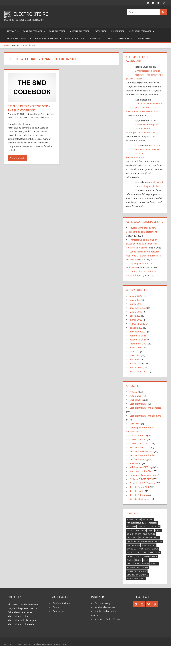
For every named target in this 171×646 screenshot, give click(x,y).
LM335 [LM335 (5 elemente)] (136, 552)
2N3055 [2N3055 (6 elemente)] (138, 519)
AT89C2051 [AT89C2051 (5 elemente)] (152, 523)
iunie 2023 (135, 299)
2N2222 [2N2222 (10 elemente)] (130, 519)
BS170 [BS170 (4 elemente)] (143, 530)
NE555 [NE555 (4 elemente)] (145, 560)
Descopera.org (102, 603)
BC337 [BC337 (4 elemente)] (150, 527)
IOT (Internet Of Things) (142, 467)
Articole (13, 31)
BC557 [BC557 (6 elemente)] (129, 530)
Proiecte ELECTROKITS (141, 479)
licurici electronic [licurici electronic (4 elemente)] (135, 549)
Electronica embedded (141, 455)
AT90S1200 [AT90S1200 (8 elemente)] (131, 527)
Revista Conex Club (140, 487)
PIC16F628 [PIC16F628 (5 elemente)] (154, 564)
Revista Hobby (137, 491)
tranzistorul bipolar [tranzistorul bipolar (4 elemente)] (136, 578)
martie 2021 (136, 367)
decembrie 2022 (138, 307)
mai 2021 (134, 359)
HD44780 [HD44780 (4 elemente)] (158, 541)
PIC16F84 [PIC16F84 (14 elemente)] (145, 564)
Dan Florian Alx (36, 114)
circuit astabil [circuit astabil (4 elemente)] (149, 534)
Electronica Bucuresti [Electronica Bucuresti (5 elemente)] (149, 538)
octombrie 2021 (138, 339)
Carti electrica (57, 31)
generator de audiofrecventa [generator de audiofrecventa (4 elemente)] (140, 541)
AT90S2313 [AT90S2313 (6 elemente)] (142, 527)
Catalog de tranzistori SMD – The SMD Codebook (29, 108)
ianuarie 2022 (137, 327)
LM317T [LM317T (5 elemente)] (155, 549)
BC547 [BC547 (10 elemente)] (157, 527)
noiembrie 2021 (138, 335)
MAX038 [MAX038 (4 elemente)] (130, 560)
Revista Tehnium (138, 495)
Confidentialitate (74, 38)
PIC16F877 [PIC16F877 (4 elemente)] (131, 567)
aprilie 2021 (136, 363)
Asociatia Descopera (104, 607)
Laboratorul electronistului (143, 475)
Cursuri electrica (79, 31)
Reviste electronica (19, 38)
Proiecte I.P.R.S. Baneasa (142, 483)
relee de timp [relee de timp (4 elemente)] (142, 567)
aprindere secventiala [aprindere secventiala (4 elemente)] (136, 523)
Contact (110, 38)
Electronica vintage (139, 459)
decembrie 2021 (138, 331)
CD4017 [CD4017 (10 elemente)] (130, 534)
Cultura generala (138, 435)
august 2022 (136, 311)
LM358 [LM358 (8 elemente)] (143, 552)
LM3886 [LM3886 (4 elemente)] (130, 556)
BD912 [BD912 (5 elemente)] (136, 530)
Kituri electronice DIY (48, 38)
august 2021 (136, 347)
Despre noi (94, 38)
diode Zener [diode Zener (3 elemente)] (132, 538)
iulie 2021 (135, 351)
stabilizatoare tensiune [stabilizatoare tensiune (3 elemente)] (137, 575)
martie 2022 (136, 319)
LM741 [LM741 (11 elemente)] (157, 552)
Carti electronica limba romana (145, 415)
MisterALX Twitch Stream (107, 619)
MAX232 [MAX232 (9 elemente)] (138, 560)
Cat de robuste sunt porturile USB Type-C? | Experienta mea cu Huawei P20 (143, 255)
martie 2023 (136, 303)
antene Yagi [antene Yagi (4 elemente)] (148, 519)
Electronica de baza (139, 447)
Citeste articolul (17, 158)
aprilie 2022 (136, 315)
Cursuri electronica (141, 31)
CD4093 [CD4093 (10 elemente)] (138, 534)
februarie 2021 (137, 371)
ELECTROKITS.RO (31, 14)
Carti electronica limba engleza (145, 407)
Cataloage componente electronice (34, 117)
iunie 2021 (135, 355)
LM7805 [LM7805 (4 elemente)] (138, 556)
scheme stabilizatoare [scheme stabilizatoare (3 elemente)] (137, 571)
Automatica (135, 395)
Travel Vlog (143, 38)
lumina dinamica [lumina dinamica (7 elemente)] (150, 556)
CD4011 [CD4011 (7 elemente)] (151, 530)
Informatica (117, 31)
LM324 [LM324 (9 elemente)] (129, 552)
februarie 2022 (137, 323)
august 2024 (136, 296)
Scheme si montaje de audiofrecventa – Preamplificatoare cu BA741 (142, 128)
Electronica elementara (142, 451)
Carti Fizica (100, 31)
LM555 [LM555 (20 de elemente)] (150, 552)
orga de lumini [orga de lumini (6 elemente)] (133, 564)
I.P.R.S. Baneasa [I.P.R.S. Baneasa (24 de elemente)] (133, 545)
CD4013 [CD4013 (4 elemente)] (158, 530)
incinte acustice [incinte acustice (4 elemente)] (149, 545)
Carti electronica (34, 31)
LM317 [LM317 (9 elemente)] (147, 549)
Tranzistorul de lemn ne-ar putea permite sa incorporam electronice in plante (144, 107)
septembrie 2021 (139, 343)
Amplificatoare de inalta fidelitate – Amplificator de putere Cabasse (144, 74)
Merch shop (125, 38)
